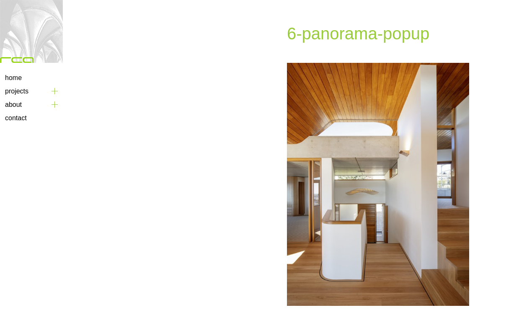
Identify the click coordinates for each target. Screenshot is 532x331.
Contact (16, 118)
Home (13, 77)
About (13, 104)
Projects (16, 91)
